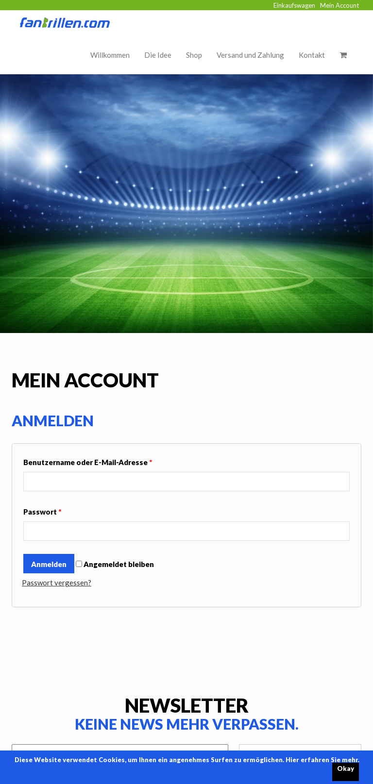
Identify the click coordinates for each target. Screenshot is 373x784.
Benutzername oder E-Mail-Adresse (87, 462)
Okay (345, 768)
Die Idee (157, 54)
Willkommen (110, 54)
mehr (350, 760)
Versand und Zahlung (250, 54)
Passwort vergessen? (56, 582)
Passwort (42, 511)
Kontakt (312, 54)
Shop (194, 54)
